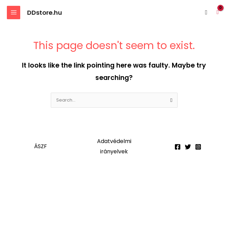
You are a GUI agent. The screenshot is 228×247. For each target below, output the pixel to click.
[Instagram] (198, 147)
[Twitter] (188, 147)
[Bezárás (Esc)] (99, 181)
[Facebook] (178, 147)
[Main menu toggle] (13, 12)
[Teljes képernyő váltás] (42, 181)
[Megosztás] (70, 181)
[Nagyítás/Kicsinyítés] (13, 181)
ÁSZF (40, 146)
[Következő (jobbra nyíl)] (42, 191)
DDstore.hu (44, 12)
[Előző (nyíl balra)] (13, 191)
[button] (206, 12)
